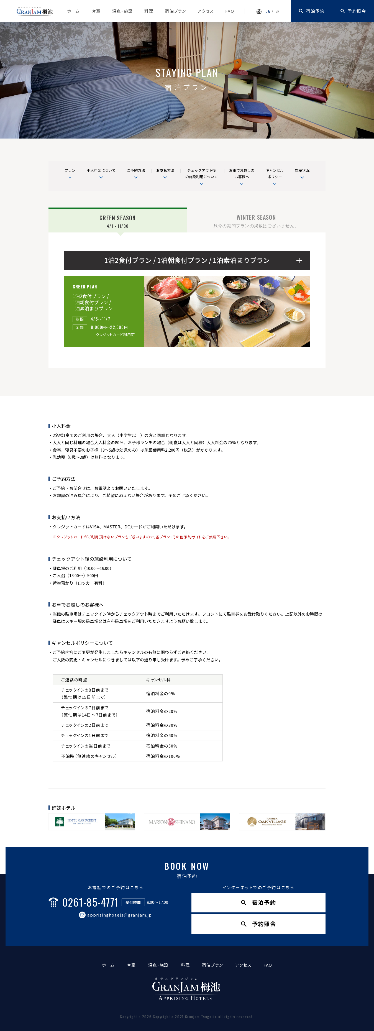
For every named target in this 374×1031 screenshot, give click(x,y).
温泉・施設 (122, 11)
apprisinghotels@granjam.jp (119, 915)
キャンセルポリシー (275, 173)
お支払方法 (165, 170)
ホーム (73, 11)
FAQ (229, 11)
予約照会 (357, 11)
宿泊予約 (315, 11)
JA (268, 11)
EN (277, 11)
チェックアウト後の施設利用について (201, 173)
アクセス (206, 11)
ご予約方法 (136, 170)
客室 (96, 11)
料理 (148, 11)
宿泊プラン (175, 11)
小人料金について (101, 170)
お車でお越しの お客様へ (241, 173)
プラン (70, 170)
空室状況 (302, 170)
